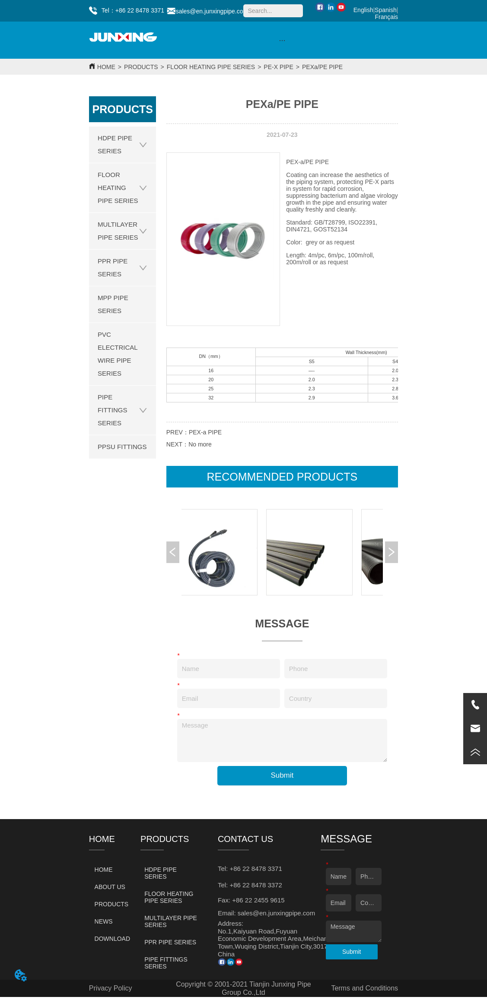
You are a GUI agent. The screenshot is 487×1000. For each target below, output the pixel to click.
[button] (282, 40)
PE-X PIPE (278, 66)
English (363, 9)
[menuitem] (282, 40)
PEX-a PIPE (205, 432)
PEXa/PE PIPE (322, 66)
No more (200, 444)
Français (386, 16)
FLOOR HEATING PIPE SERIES (211, 66)
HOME (106, 66)
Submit (282, 775)
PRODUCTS (141, 66)
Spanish (386, 9)
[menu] (282, 40)
